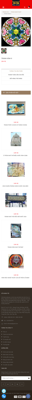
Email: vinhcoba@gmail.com (9, 323)
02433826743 (10, 320)
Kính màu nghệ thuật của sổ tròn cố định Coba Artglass (15, 277)
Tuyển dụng (6, 337)
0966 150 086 (19, 317)
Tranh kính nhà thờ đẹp (15, 247)
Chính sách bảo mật (8, 352)
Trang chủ (6, 12)
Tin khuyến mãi (6, 339)
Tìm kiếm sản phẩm (8, 364)
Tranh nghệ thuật (16, 12)
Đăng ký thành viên (7, 359)
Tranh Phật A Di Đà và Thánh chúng (15, 125)
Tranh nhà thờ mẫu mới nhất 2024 (15, 216)
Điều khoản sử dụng (8, 354)
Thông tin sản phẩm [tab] (16, 71)
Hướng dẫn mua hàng (8, 357)
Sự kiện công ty (7, 342)
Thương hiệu (6, 344)
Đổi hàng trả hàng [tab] (16, 78)
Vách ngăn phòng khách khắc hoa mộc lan (15, 186)
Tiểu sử (5, 331)
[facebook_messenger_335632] (28, 396)
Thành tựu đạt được (8, 334)
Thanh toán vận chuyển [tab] (16, 74)
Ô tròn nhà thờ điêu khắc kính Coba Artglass (15, 155)
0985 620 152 (11, 317)
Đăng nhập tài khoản (8, 362)
